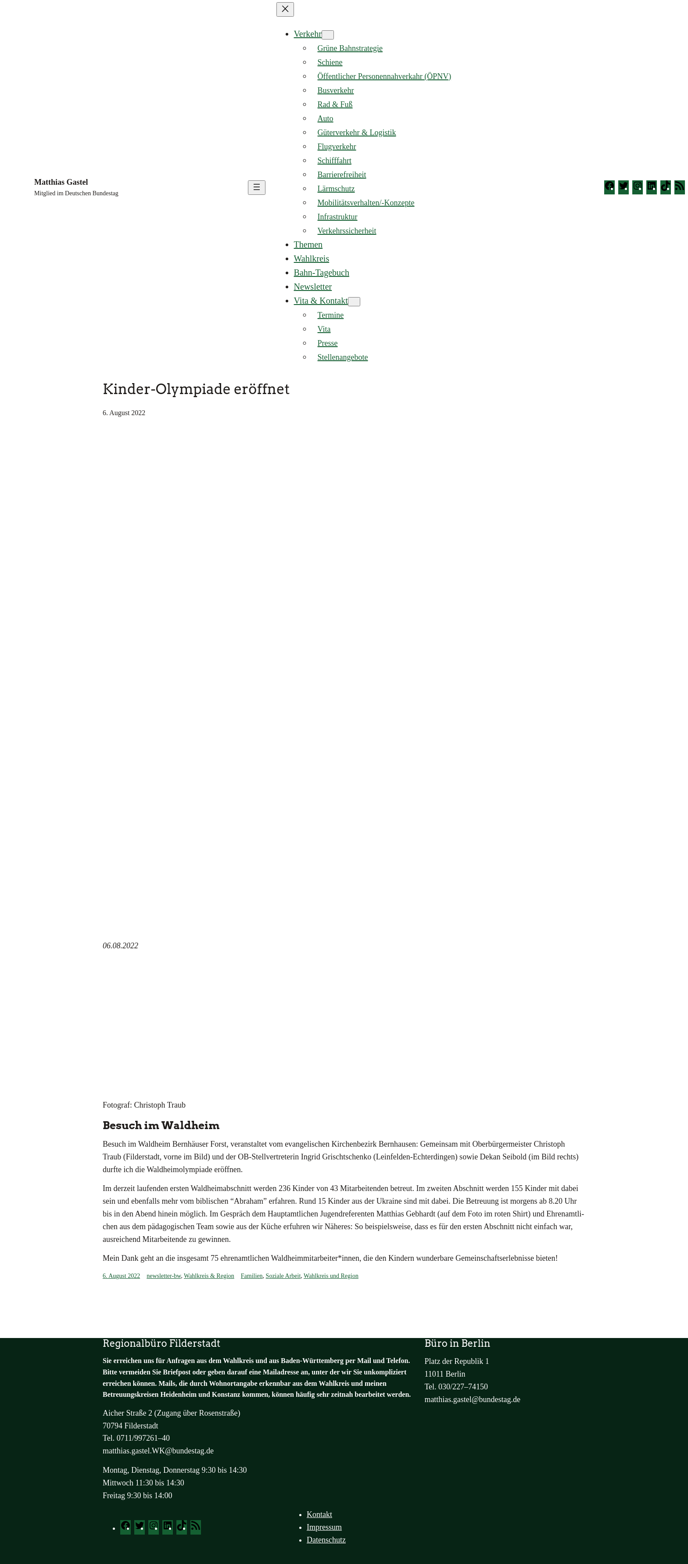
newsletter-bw (164, 1276)
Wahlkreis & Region (209, 1276)
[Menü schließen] (285, 9)
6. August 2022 (121, 1276)
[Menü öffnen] (256, 187)
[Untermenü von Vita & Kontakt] (354, 301)
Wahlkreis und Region (331, 1276)
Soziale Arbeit (283, 1276)
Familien (252, 1276)
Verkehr (308, 34)
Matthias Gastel (61, 182)
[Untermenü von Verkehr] (328, 34)
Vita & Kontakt (321, 300)
